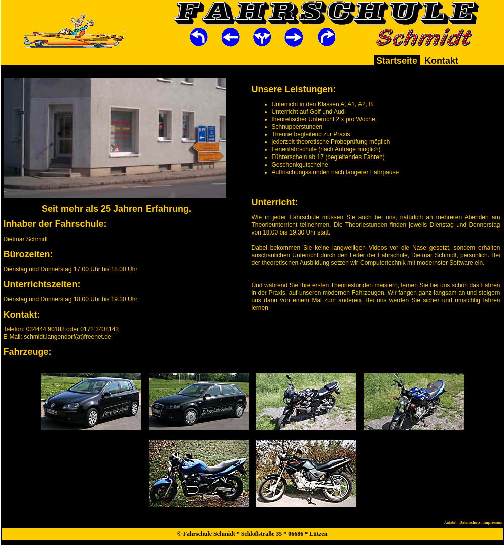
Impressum (493, 522)
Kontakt (441, 61)
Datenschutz (469, 522)
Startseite (396, 61)
